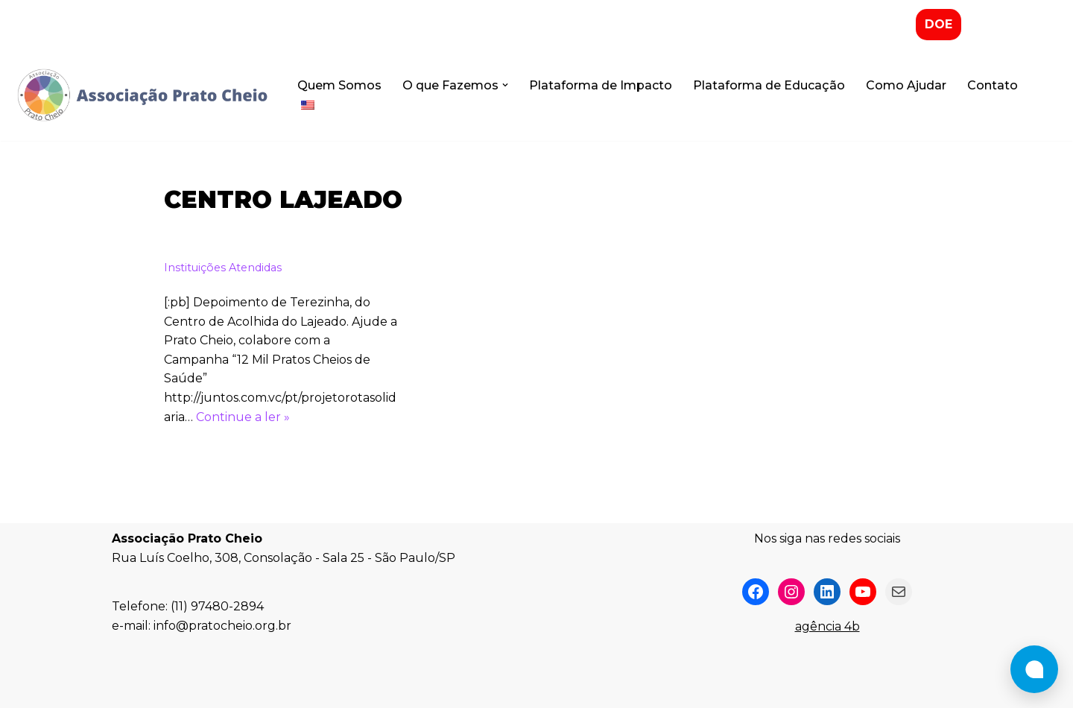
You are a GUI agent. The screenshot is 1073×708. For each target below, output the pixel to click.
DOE (938, 24)
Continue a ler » (243, 417)
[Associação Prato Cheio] (141, 95)
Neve (127, 690)
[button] (505, 85)
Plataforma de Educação (769, 85)
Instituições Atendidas (223, 267)
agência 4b (827, 626)
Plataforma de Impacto (600, 85)
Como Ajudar (906, 85)
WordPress (241, 690)
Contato (992, 85)
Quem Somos (339, 85)
